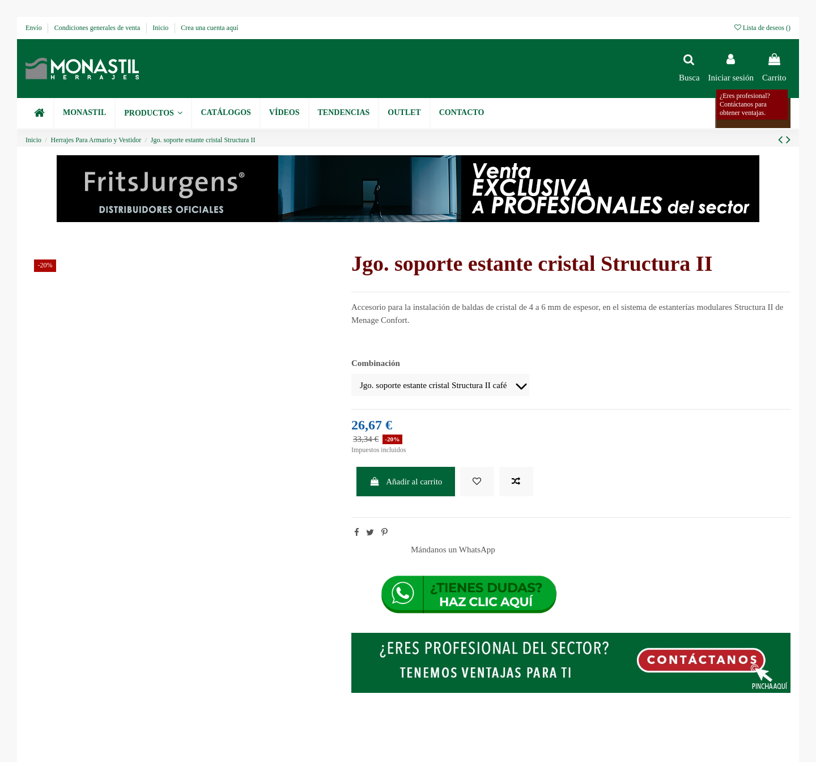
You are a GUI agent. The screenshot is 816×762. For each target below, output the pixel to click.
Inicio (161, 28)
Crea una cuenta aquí (209, 28)
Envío (35, 28)
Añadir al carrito (406, 481)
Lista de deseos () (762, 28)
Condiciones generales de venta (98, 28)
